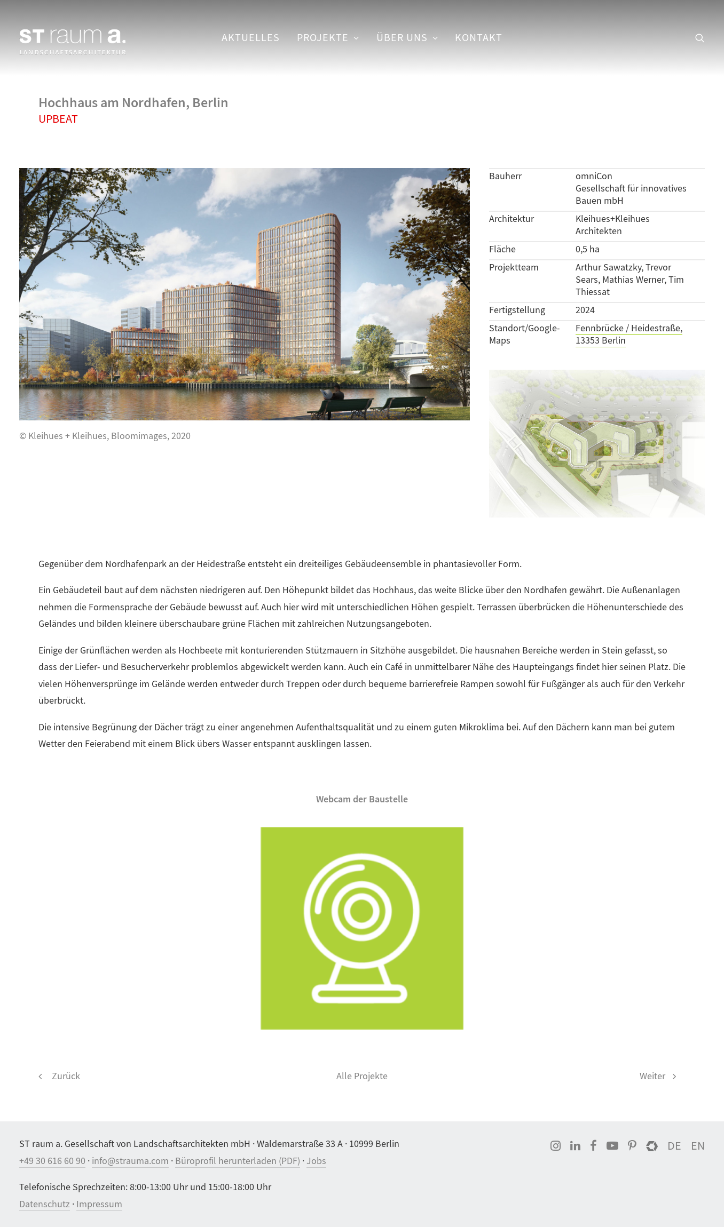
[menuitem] (250, 38)
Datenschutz (44, 1204)
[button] (700, 37)
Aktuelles (251, 37)
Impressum (99, 1204)
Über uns (407, 37)
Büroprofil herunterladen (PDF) (237, 1161)
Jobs (316, 1161)
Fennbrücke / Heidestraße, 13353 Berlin (629, 334)
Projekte (328, 37)
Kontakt (478, 37)
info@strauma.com (130, 1161)
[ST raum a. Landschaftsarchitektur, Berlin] (72, 43)
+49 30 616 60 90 (52, 1161)
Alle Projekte (362, 1076)
